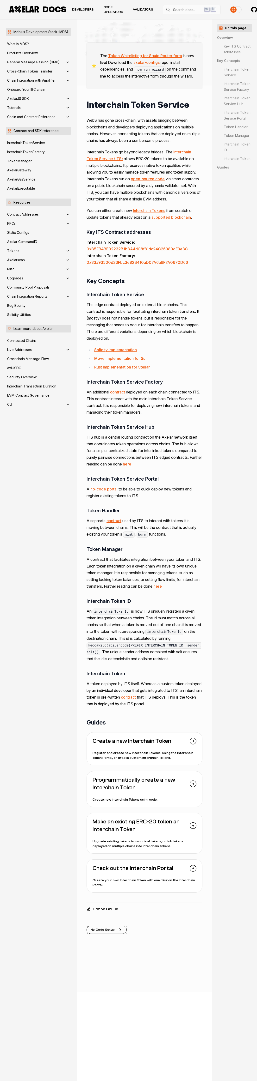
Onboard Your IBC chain (26, 89)
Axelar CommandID (22, 242)
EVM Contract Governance (28, 395)
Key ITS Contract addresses (237, 49)
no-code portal (104, 489)
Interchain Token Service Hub (237, 101)
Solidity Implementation (115, 349)
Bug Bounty (16, 305)
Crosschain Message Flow (28, 359)
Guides (223, 167)
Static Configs (18, 232)
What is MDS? (18, 44)
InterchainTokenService (26, 143)
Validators (143, 10)
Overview (225, 38)
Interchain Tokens (149, 210)
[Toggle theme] (236, 9)
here (127, 464)
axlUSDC (14, 368)
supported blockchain (171, 217)
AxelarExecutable (21, 188)
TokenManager (19, 161)
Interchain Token (237, 159)
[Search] (191, 9)
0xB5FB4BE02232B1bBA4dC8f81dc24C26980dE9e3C (137, 249)
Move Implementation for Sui (120, 358)
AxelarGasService (21, 179)
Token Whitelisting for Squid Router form (145, 55)
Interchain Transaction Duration (31, 386)
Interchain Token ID (237, 147)
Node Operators (113, 9)
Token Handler (236, 127)
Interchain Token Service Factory (237, 86)
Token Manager (236, 135)
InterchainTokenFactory (26, 152)
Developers (83, 10)
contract (117, 392)
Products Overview (22, 53)
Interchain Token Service (237, 72)
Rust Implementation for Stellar (122, 367)
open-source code (148, 178)
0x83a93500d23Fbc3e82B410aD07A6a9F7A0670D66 (137, 262)
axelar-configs (146, 62)
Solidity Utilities (19, 315)
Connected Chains (22, 340)
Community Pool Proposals (28, 287)
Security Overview (22, 377)
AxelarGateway (19, 170)
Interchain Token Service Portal (237, 115)
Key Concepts (228, 61)
